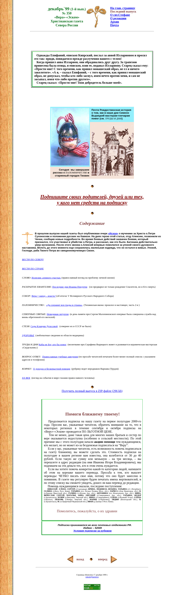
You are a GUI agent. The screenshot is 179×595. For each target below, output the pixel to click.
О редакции (118, 18)
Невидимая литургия (58, 314)
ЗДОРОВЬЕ (28, 335)
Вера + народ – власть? (44, 295)
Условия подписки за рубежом (92, 530)
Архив (114, 21)
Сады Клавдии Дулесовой (44, 326)
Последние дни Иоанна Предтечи (69, 286)
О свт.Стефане (120, 15)
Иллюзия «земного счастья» (46, 277)
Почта (114, 25)
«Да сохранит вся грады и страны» (64, 305)
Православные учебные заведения (60, 356)
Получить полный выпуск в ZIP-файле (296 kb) (92, 391)
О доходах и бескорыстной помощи (51, 368)
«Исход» (113, 233)
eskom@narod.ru (92, 577)
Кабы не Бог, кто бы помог (52, 344)
